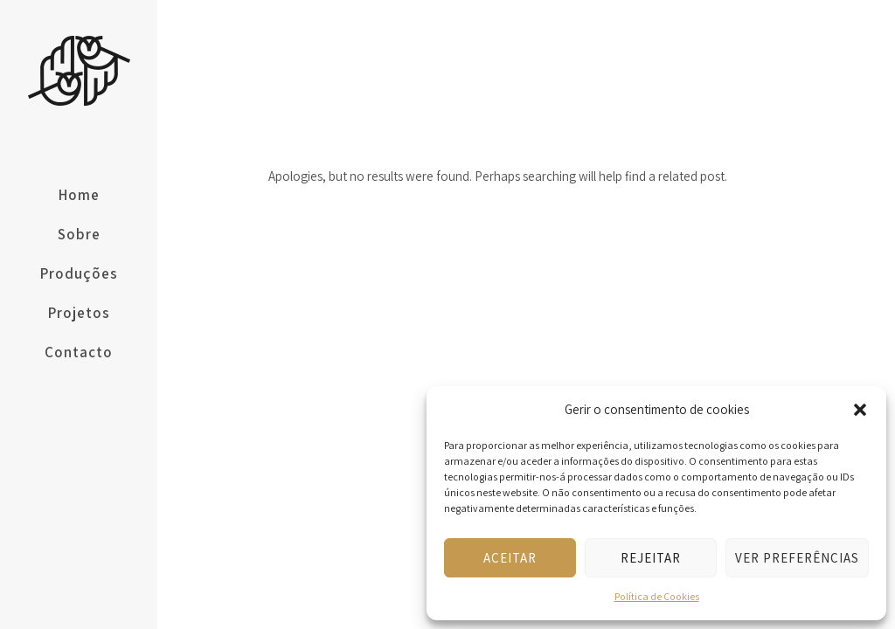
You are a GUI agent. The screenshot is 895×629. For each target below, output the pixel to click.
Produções (79, 273)
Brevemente (786, 42)
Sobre (79, 234)
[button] (860, 409)
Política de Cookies (656, 596)
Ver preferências (797, 558)
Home (79, 194)
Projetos (79, 312)
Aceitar (510, 558)
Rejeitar (651, 558)
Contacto (79, 352)
